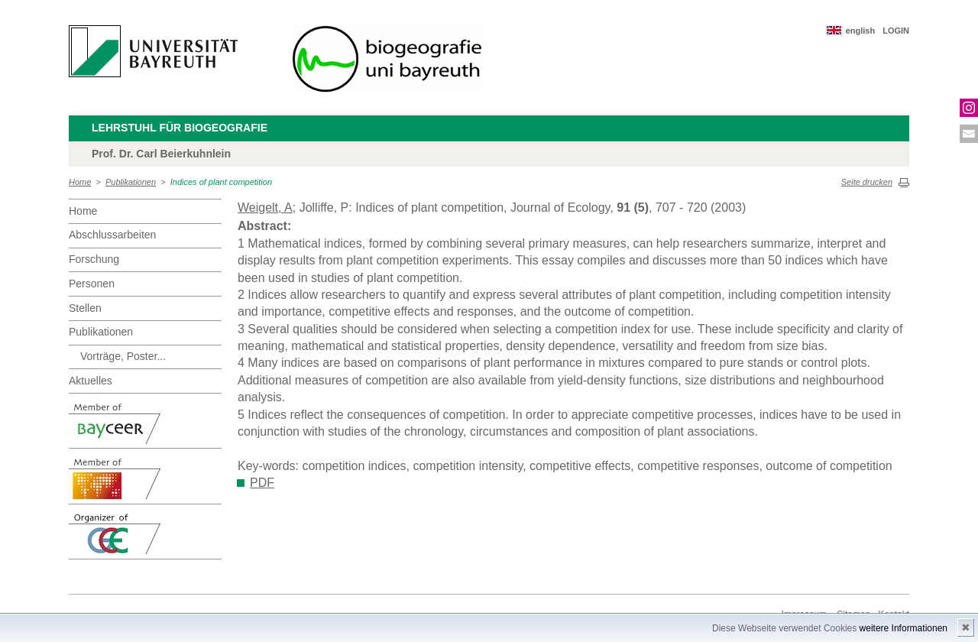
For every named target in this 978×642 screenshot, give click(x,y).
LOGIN (895, 30)
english (861, 30)
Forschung (94, 259)
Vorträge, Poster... (123, 356)
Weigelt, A (265, 207)
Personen (92, 283)
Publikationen (130, 181)
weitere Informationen (903, 628)
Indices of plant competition (221, 181)
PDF (262, 482)
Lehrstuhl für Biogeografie (179, 128)
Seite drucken (866, 181)
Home (80, 181)
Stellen (85, 308)
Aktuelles (90, 380)
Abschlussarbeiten (112, 235)
